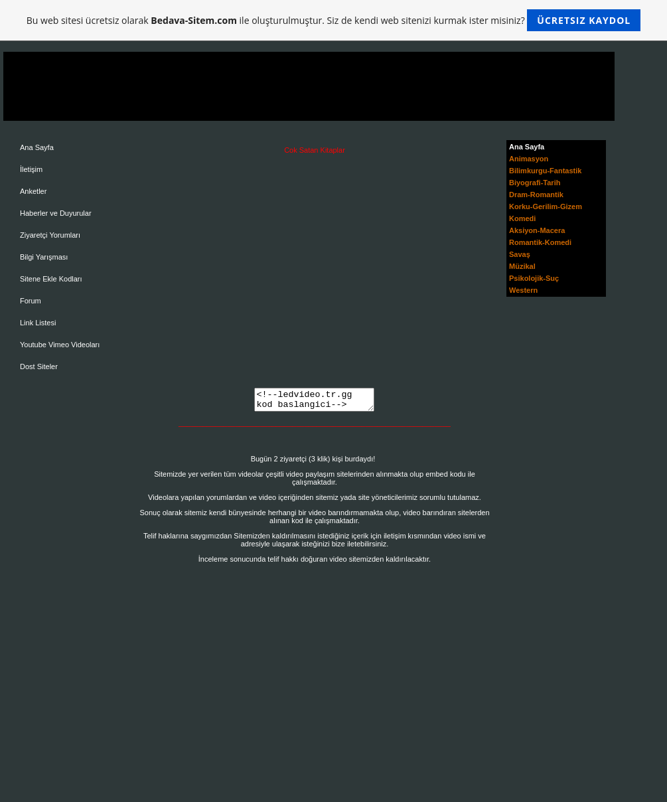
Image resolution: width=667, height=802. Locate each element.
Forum (30, 301)
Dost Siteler (39, 366)
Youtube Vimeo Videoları (60, 345)
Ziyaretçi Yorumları (50, 235)
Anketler (33, 191)
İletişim (31, 169)
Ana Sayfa (37, 147)
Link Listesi (38, 323)
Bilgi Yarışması (44, 257)
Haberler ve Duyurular (56, 213)
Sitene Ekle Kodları (51, 279)
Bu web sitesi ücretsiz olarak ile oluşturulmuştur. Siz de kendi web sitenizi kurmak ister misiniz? (333, 20)
